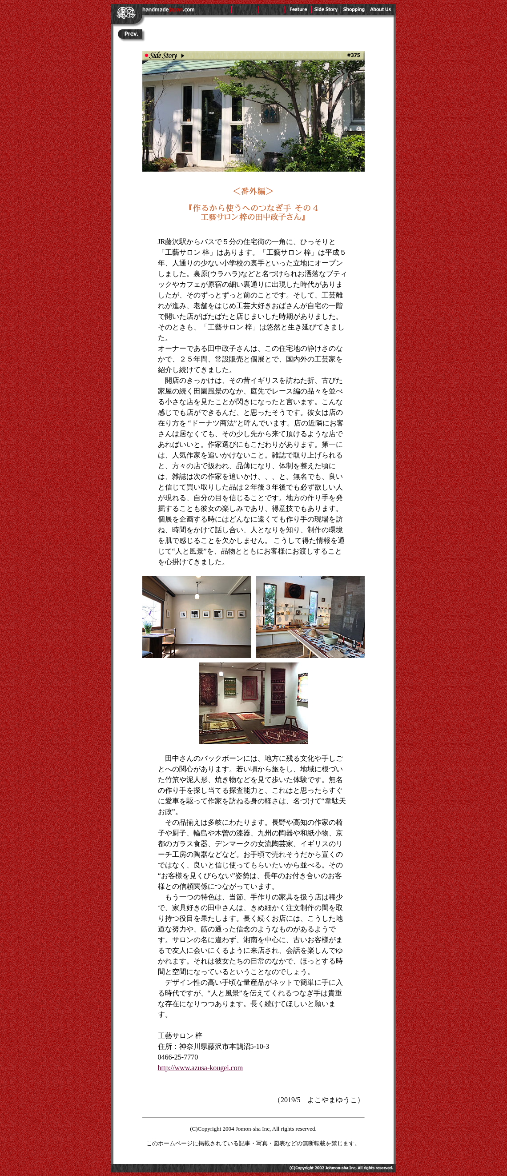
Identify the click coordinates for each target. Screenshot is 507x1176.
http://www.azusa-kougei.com (200, 1068)
